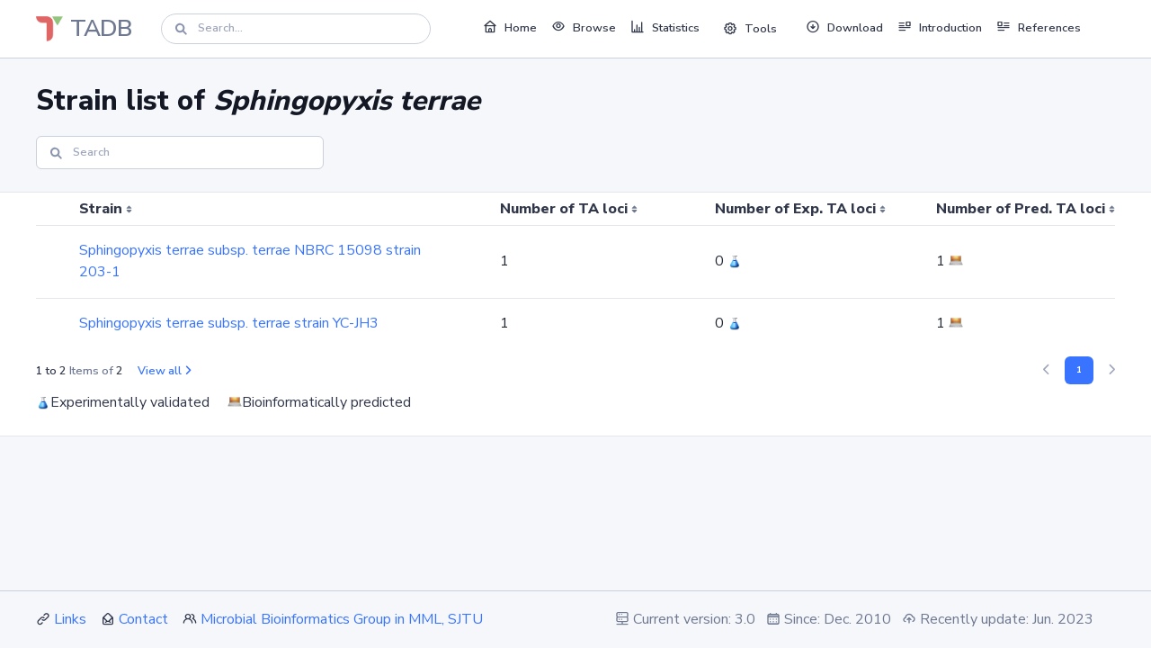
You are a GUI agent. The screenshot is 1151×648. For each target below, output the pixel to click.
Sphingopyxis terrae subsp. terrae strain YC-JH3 (229, 323)
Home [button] (510, 27)
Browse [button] (583, 27)
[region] (575, 271)
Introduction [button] (939, 27)
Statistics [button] (665, 27)
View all (164, 371)
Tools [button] (750, 29)
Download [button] (844, 27)
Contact (143, 619)
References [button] (1038, 27)
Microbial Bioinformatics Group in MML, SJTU (342, 619)
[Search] (296, 28)
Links (70, 619)
